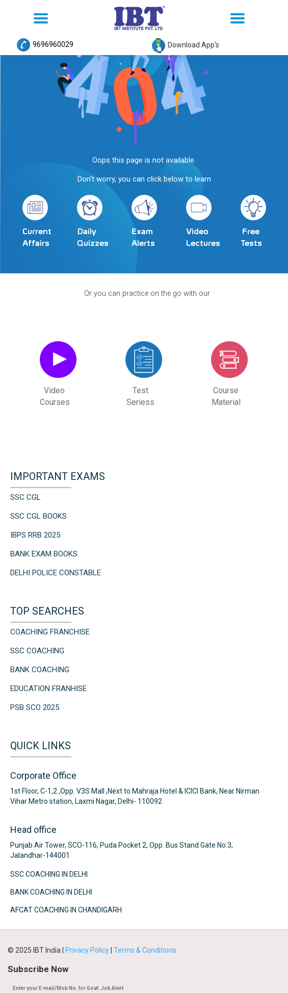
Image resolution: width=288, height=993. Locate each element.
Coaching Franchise (50, 630)
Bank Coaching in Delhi (51, 891)
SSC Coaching (37, 649)
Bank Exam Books (43, 552)
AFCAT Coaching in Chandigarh (66, 909)
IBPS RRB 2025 (35, 534)
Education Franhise (48, 687)
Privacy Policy (88, 949)
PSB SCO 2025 (34, 706)
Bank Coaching (39, 668)
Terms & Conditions (145, 949)
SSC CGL (25, 496)
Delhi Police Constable (55, 571)
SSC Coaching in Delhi (49, 873)
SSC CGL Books (38, 515)
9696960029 (45, 44)
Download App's (185, 45)
